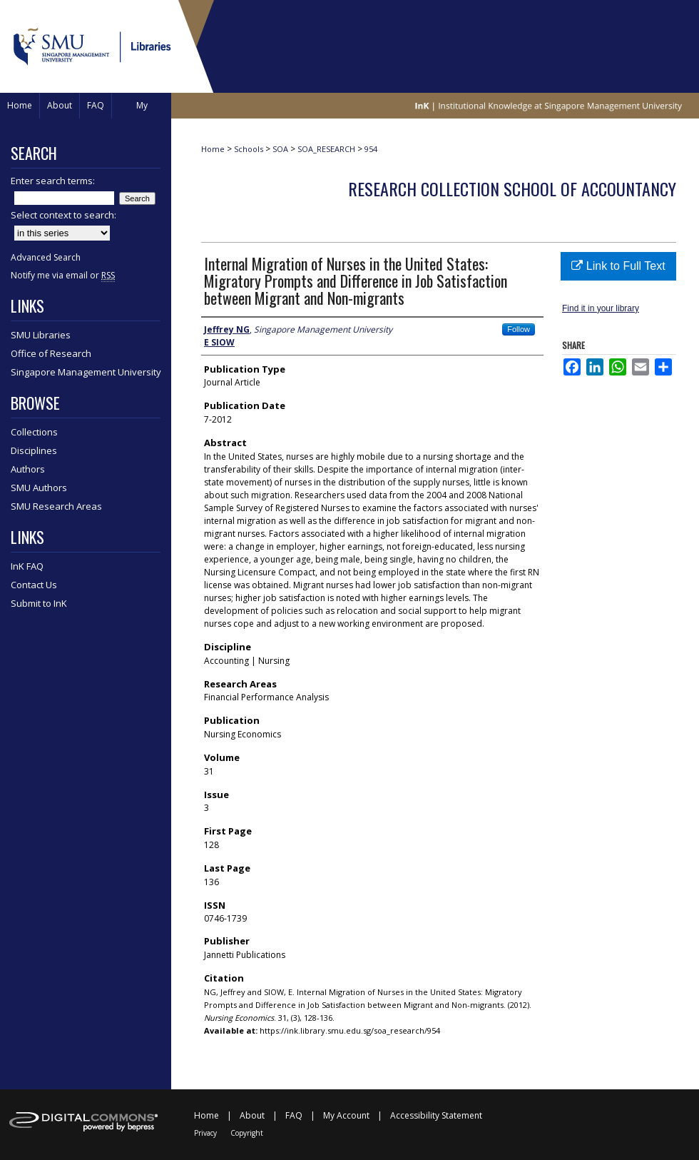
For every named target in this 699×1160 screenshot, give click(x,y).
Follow (518, 329)
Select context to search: (63, 214)
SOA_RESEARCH (326, 148)
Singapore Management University (86, 371)
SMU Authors (39, 487)
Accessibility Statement (436, 1115)
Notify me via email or (63, 275)
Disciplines (34, 450)
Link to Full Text (618, 266)
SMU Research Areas (56, 506)
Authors (28, 469)
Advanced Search (46, 257)
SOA (280, 148)
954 (370, 148)
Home (213, 148)
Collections (34, 431)
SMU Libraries (41, 334)
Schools (248, 148)
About (252, 1115)
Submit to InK (39, 603)
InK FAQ (27, 566)
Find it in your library (600, 308)
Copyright (246, 1133)
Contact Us (34, 584)
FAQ (293, 1115)
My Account (346, 1115)
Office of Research (51, 353)
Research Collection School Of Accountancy (512, 188)
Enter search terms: (53, 180)
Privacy (205, 1133)
